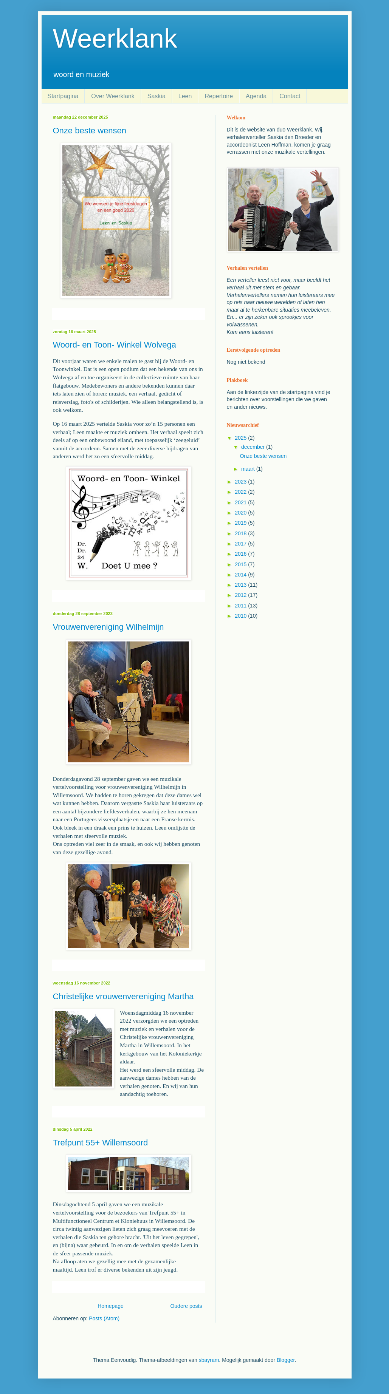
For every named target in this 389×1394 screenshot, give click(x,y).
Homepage (111, 1306)
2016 (241, 554)
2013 (241, 585)
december (253, 447)
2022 (241, 492)
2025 (241, 438)
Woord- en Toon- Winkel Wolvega (115, 344)
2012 (241, 595)
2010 (241, 616)
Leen (185, 96)
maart (248, 469)
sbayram (209, 1360)
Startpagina (63, 96)
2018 (241, 533)
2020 (241, 513)
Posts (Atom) (104, 1318)
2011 (241, 606)
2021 (241, 502)
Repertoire (219, 96)
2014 (241, 575)
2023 (241, 482)
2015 (241, 564)
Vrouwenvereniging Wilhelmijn (108, 627)
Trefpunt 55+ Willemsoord (100, 1142)
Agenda (256, 96)
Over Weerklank (112, 96)
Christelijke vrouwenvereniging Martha (123, 996)
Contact (289, 96)
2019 (241, 523)
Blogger (285, 1360)
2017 (241, 544)
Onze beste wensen (89, 130)
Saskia (156, 96)
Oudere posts (186, 1306)
